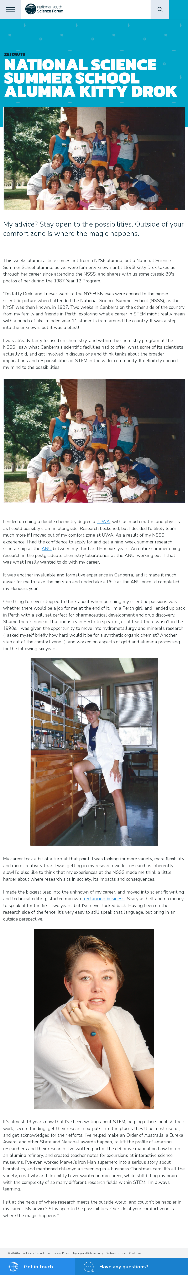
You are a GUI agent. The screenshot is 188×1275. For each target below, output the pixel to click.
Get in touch (38, 1266)
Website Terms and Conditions (123, 1253)
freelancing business (103, 899)
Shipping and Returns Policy (87, 1253)
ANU (47, 549)
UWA (103, 522)
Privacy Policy (61, 1253)
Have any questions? (123, 1266)
